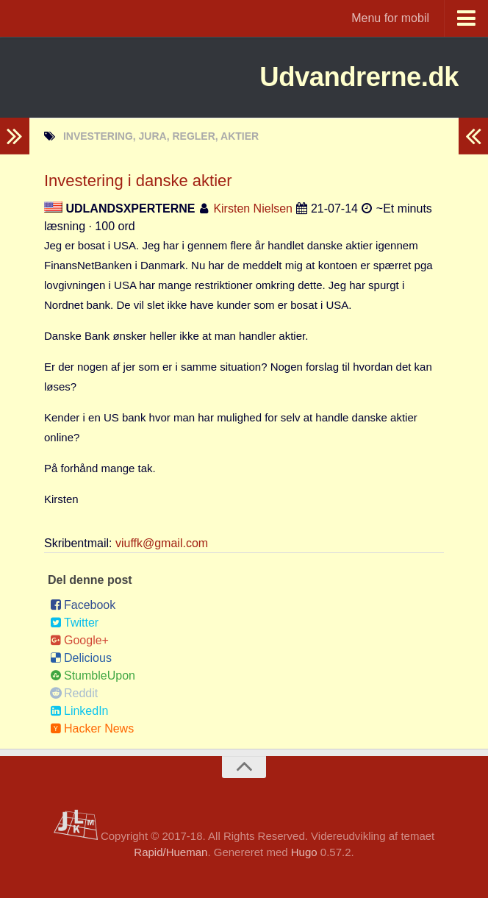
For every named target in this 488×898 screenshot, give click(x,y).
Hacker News (92, 728)
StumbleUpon (92, 675)
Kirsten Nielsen (253, 208)
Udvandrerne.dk (344, 77)
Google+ (79, 640)
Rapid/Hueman (170, 852)
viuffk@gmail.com (161, 543)
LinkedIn (79, 711)
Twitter (74, 622)
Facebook (82, 605)
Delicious (81, 658)
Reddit (74, 693)
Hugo (304, 852)
